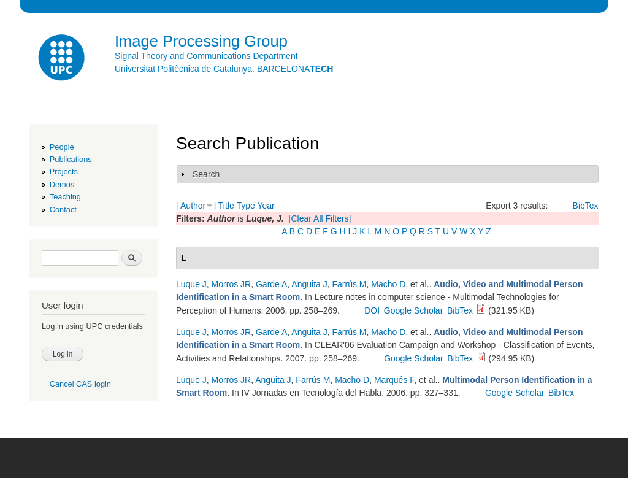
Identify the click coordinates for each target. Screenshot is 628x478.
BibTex (586, 205)
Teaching (65, 196)
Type (245, 205)
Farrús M (349, 284)
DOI (372, 310)
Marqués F (394, 380)
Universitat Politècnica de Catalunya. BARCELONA (224, 69)
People (62, 147)
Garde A (271, 284)
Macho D (388, 284)
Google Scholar (413, 310)
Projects (64, 171)
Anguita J (309, 284)
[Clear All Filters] (320, 218)
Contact (63, 209)
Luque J (191, 284)
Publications (71, 159)
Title (226, 205)
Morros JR (231, 284)
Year (265, 205)
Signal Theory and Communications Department (206, 56)
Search (206, 174)
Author (192, 205)
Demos (62, 184)
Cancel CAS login (80, 383)
